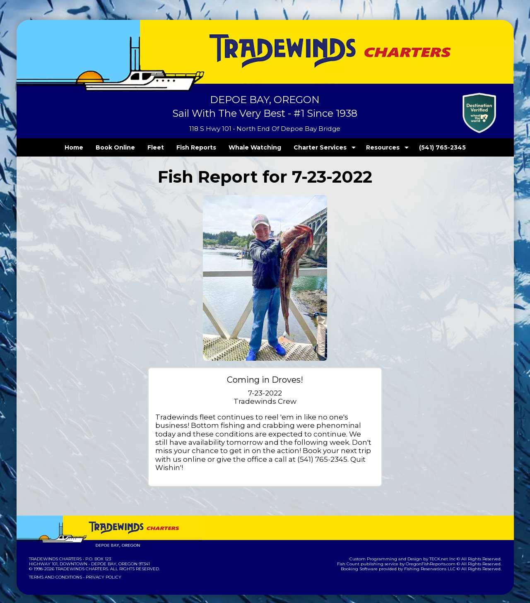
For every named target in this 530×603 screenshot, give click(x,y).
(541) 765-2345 (425, 147)
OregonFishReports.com (436, 555)
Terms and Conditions (54, 569)
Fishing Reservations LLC (435, 560)
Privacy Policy (101, 569)
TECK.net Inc (446, 550)
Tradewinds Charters (55, 550)
